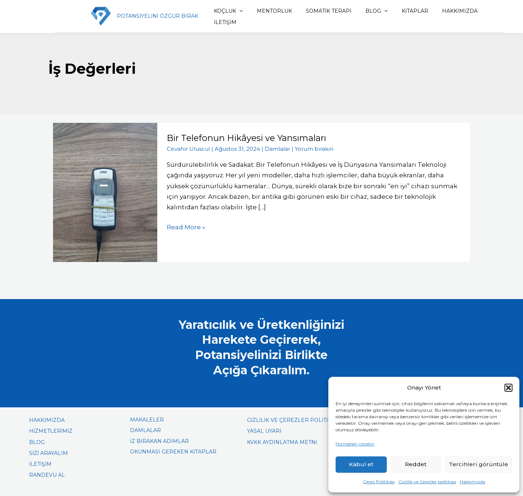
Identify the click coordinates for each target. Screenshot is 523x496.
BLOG (37, 442)
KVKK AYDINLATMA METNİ (282, 442)
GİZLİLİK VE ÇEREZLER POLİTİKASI (293, 420)
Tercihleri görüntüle (478, 464)
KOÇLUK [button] (222, 11)
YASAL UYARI (264, 431)
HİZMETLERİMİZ (51, 431)
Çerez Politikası (379, 481)
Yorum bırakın (314, 148)
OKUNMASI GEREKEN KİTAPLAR (173, 451)
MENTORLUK (265, 11)
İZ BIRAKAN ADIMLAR (159, 441)
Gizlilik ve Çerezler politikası (427, 481)
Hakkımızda (472, 481)
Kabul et (361, 464)
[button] (508, 387)
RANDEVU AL (47, 475)
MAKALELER (147, 419)
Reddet (415, 464)
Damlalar (277, 148)
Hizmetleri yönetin (355, 444)
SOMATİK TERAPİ (317, 11)
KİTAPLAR (398, 11)
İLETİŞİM (219, 22)
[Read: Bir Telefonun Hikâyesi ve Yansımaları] (105, 191)
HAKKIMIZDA (440, 11)
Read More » (186, 226)
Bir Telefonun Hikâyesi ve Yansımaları (246, 138)
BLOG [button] (362, 11)
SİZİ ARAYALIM (48, 453)
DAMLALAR (145, 430)
